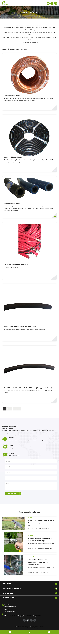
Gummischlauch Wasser (13, 157)
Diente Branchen (30, 598)
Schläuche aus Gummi (13, 95)
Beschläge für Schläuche (30, 589)
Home (18, 17)
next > (16, 409)
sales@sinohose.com (10, 606)
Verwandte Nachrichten (29, 512)
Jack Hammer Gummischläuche (16, 265)
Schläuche (26, 17)
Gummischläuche (37, 17)
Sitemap (23, 628)
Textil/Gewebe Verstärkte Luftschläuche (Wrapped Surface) (28, 388)
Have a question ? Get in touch (10, 427)
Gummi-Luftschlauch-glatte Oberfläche (20, 326)
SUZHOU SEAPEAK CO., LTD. (27, 626)
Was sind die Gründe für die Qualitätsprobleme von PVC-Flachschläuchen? (38, 562)
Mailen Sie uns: (8, 605)
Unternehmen (30, 593)
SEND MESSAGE (14, 493)
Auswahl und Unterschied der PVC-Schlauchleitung (41, 521)
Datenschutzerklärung (32, 628)
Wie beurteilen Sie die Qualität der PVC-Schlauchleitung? (40, 539)
